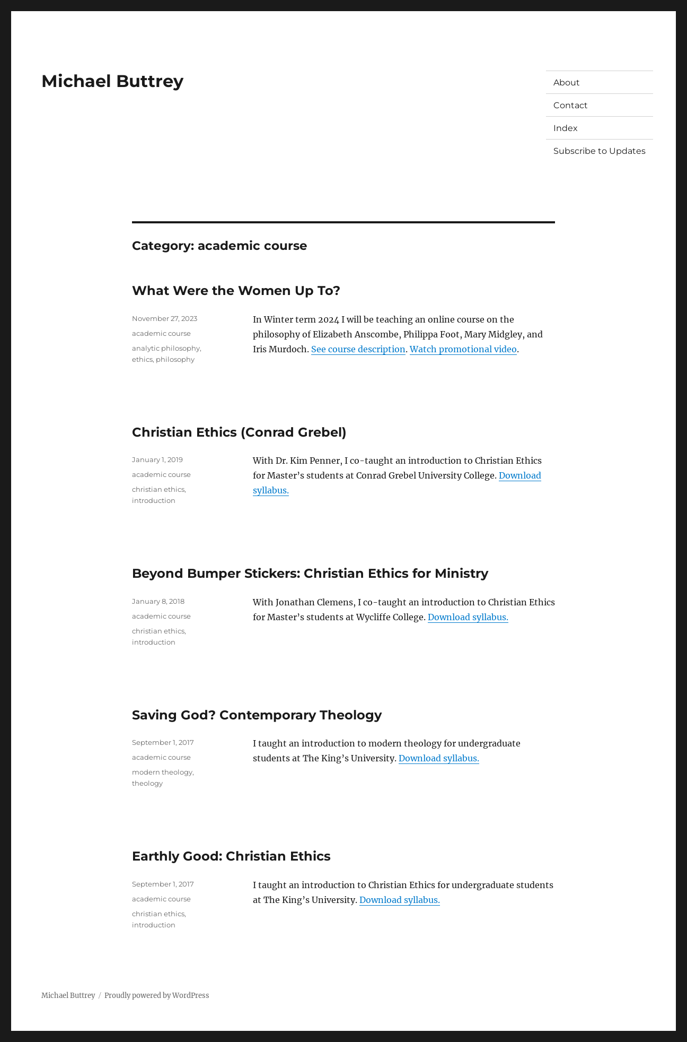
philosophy (175, 359)
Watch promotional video (463, 349)
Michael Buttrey (112, 81)
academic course (161, 333)
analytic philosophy (166, 348)
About (566, 82)
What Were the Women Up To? (236, 290)
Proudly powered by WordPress (156, 995)
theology (147, 783)
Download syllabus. (468, 617)
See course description (358, 349)
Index (565, 128)
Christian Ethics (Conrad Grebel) (239, 432)
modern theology (162, 772)
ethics (142, 359)
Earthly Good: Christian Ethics (231, 856)
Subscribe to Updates (599, 151)
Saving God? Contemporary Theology (257, 715)
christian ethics (158, 489)
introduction (153, 500)
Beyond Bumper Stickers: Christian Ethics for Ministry (310, 573)
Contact (570, 105)
